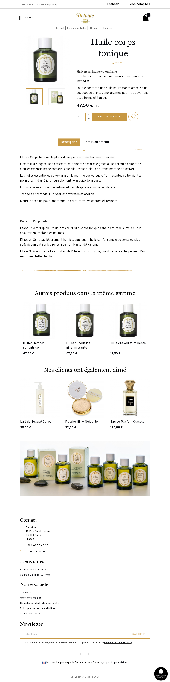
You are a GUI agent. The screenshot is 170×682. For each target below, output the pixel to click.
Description (68, 142)
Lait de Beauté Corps (35, 422)
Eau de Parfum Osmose (127, 422)
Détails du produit (97, 142)
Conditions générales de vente (39, 602)
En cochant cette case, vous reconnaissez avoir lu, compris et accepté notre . (78, 642)
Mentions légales (31, 597)
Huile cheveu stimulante (127, 343)
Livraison (26, 592)
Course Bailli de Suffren (35, 574)
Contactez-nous (30, 613)
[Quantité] (81, 117)
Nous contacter (36, 551)
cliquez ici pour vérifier (115, 662)
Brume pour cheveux (33, 569)
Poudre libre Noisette (81, 422)
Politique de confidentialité (37, 608)
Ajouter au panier (109, 116)
